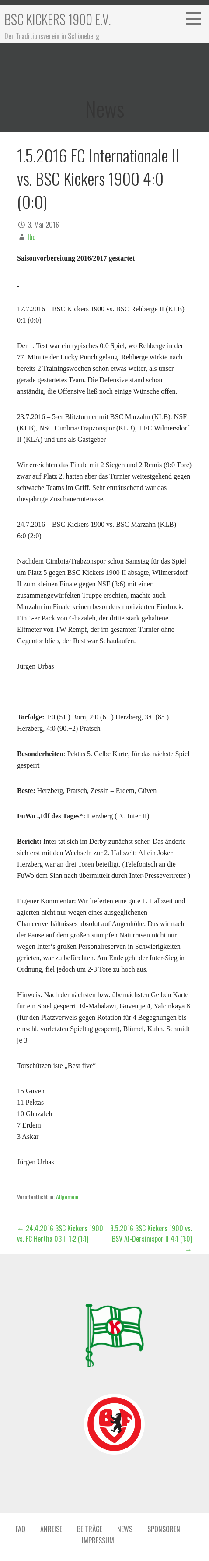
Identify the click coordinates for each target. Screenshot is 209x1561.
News (124, 1529)
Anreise (51, 1529)
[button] (196, 18)
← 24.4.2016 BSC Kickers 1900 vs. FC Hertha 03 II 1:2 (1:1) (60, 1233)
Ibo (31, 237)
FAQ (20, 1529)
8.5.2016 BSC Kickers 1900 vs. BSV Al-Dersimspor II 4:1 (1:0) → (151, 1238)
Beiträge (89, 1529)
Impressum (98, 1540)
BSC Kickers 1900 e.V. (57, 19)
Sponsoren (163, 1529)
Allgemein (67, 1196)
